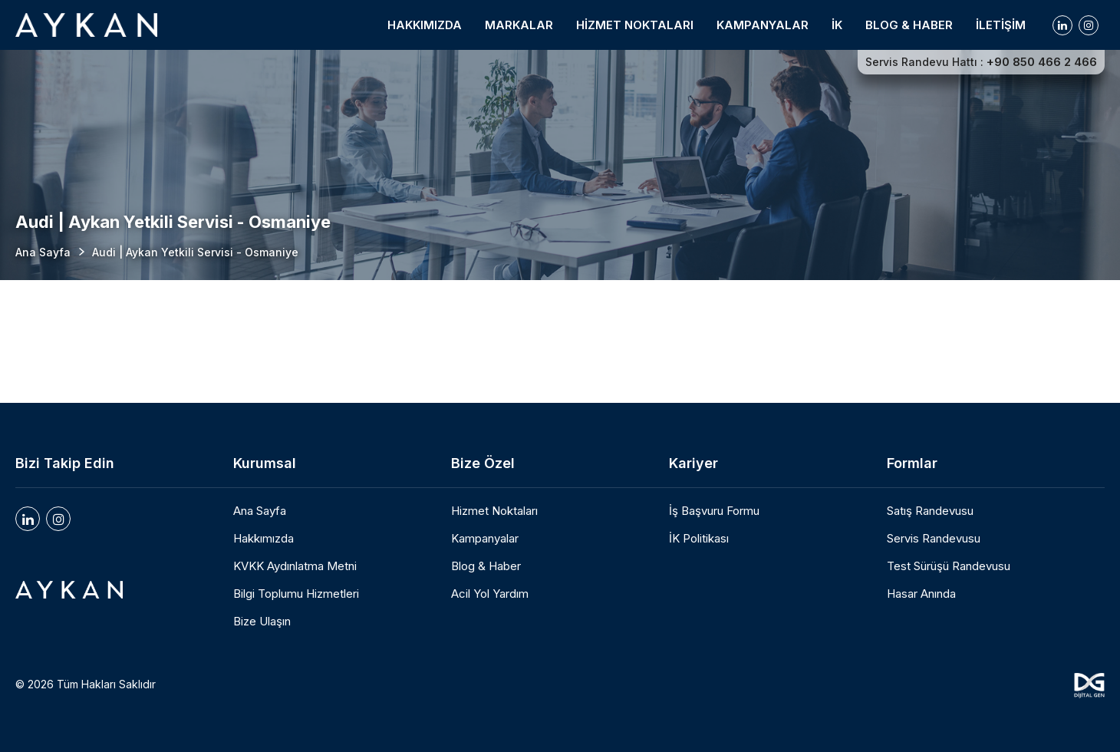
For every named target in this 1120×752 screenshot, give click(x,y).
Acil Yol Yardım (490, 594)
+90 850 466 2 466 (1042, 62)
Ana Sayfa (43, 252)
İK (837, 25)
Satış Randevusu (930, 511)
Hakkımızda (263, 539)
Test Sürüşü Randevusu (948, 566)
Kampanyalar (485, 539)
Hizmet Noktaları (494, 511)
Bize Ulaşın (262, 621)
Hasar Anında (921, 594)
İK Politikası (699, 539)
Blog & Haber (486, 566)
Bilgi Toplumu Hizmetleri (296, 594)
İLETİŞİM (1001, 25)
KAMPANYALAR (762, 25)
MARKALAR (519, 25)
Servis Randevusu (933, 539)
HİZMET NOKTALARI (634, 25)
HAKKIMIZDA (424, 25)
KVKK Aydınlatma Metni (295, 566)
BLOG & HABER (909, 25)
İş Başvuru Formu (714, 511)
